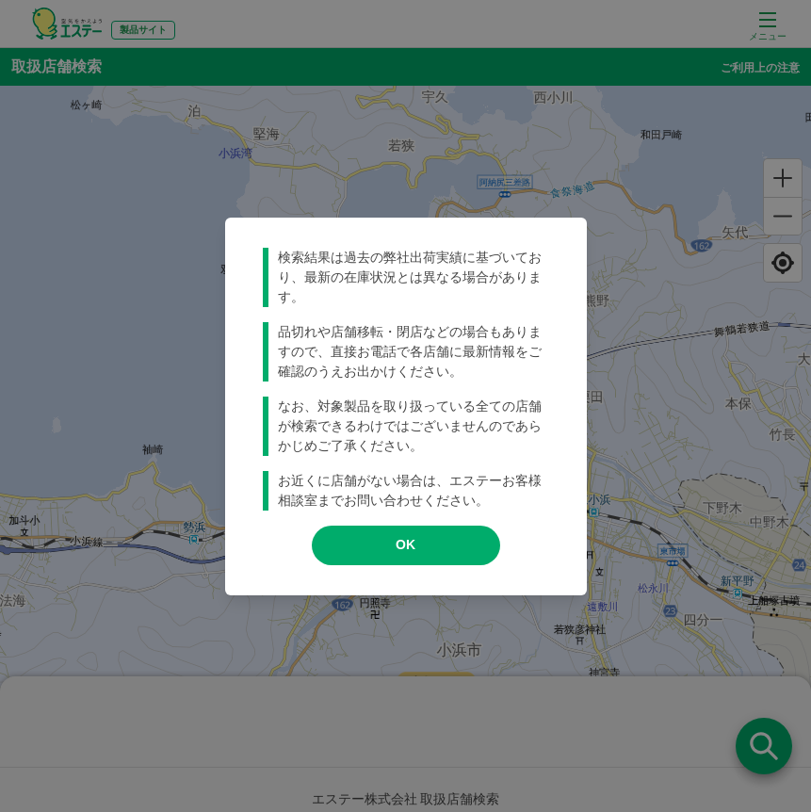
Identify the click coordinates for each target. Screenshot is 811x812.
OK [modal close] (405, 544)
